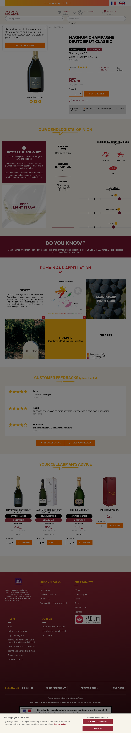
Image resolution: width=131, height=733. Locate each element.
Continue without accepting (97, 720)
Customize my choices (97, 725)
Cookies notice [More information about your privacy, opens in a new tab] (60, 728)
